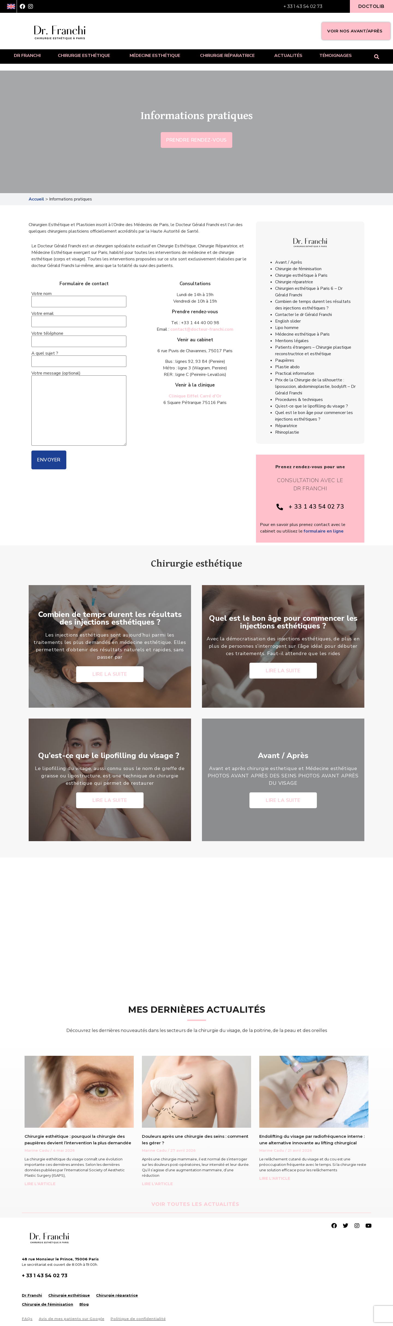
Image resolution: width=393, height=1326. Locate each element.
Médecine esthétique (156, 56)
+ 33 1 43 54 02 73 (302, 6)
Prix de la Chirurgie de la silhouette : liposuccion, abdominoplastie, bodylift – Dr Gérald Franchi (315, 386)
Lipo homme (287, 328)
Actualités (288, 56)
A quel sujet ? (78, 357)
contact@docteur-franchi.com (201, 329)
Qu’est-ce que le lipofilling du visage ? (312, 406)
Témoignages (335, 56)
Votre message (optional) (78, 408)
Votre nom (78, 298)
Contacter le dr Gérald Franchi (303, 315)
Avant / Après (288, 262)
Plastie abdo (287, 367)
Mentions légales (292, 341)
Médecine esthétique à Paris (302, 334)
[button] (376, 56)
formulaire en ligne (323, 531)
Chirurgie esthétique (85, 56)
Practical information (294, 373)
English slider (288, 321)
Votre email (78, 317)
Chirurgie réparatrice (228, 56)
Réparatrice (286, 426)
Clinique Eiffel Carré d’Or (195, 396)
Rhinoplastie (287, 432)
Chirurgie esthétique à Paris (301, 275)
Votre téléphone (78, 337)
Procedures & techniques (299, 400)
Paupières (284, 360)
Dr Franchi (27, 56)
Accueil (36, 199)
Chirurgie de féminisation (298, 269)
